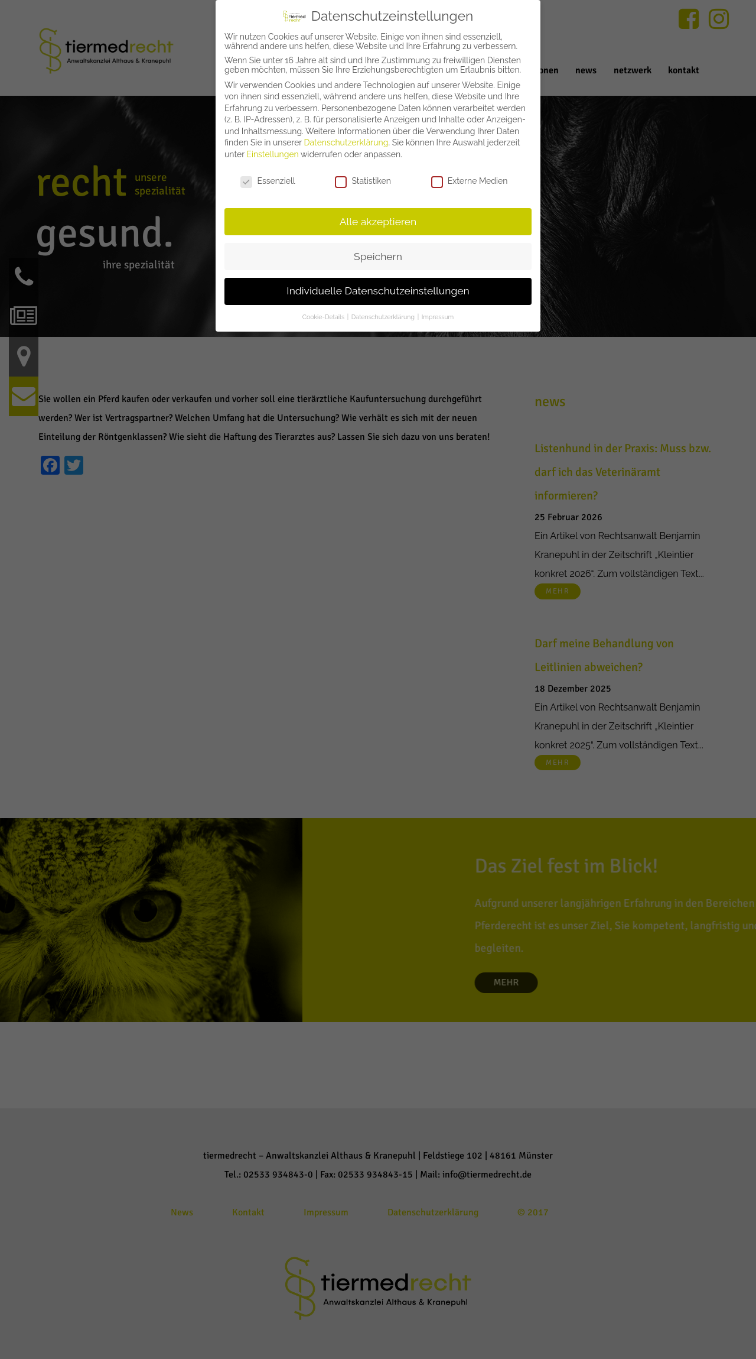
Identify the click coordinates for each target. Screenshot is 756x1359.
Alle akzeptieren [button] (378, 222)
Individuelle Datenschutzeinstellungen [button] (377, 291)
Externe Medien (469, 181)
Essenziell (267, 181)
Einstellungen (272, 154)
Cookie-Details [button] (324, 316)
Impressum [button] (438, 316)
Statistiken (362, 181)
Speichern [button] (378, 256)
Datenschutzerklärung (346, 142)
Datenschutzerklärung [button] (383, 316)
